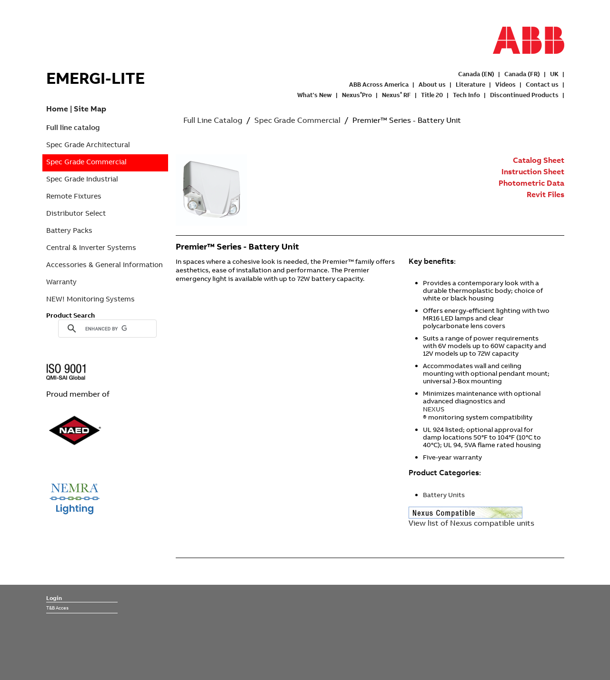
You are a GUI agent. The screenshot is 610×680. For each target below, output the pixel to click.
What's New (314, 95)
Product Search (70, 315)
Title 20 (432, 95)
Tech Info (466, 95)
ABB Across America (379, 84)
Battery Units (444, 494)
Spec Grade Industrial (82, 178)
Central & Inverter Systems (91, 247)
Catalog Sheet (538, 160)
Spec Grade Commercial (86, 161)
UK (554, 74)
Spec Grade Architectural (88, 144)
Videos (505, 84)
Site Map (90, 108)
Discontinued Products (524, 95)
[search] (106, 328)
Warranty (61, 281)
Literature (470, 84)
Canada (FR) (522, 74)
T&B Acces (57, 607)
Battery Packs (69, 230)
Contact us (542, 84)
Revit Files (545, 194)
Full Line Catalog (212, 120)
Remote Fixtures (73, 195)
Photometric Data (531, 183)
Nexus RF (396, 95)
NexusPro (357, 95)
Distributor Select (76, 213)
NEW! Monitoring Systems (90, 298)
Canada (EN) (476, 74)
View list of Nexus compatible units (471, 523)
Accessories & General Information (104, 264)
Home (57, 108)
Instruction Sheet (532, 171)
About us (432, 84)
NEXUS (433, 409)
